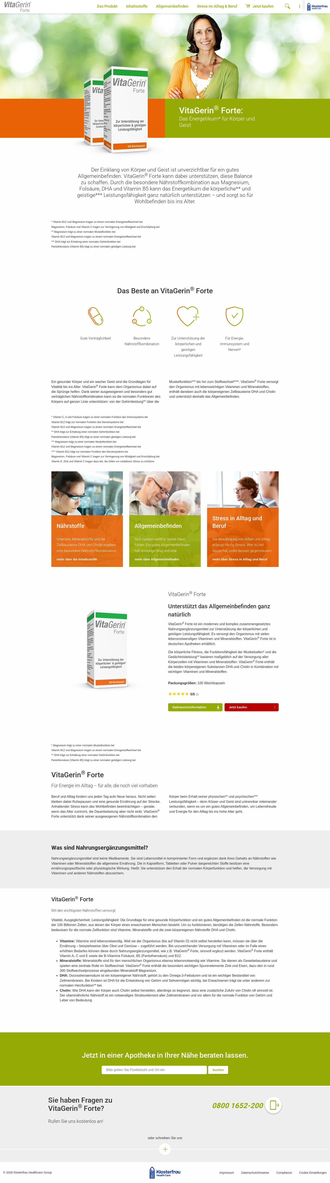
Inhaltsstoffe (137, 6)
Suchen (218, 1070)
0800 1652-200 (237, 1105)
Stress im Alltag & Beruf (217, 6)
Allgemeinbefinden (172, 6)
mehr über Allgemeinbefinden (157, 559)
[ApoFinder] (154, 1070)
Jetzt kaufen (260, 6)
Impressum (227, 1172)
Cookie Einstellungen (313, 1172)
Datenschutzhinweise (255, 1172)
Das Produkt (107, 6)
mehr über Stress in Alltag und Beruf (239, 559)
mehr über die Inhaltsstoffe (77, 559)
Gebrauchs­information (189, 707)
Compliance (284, 1172)
